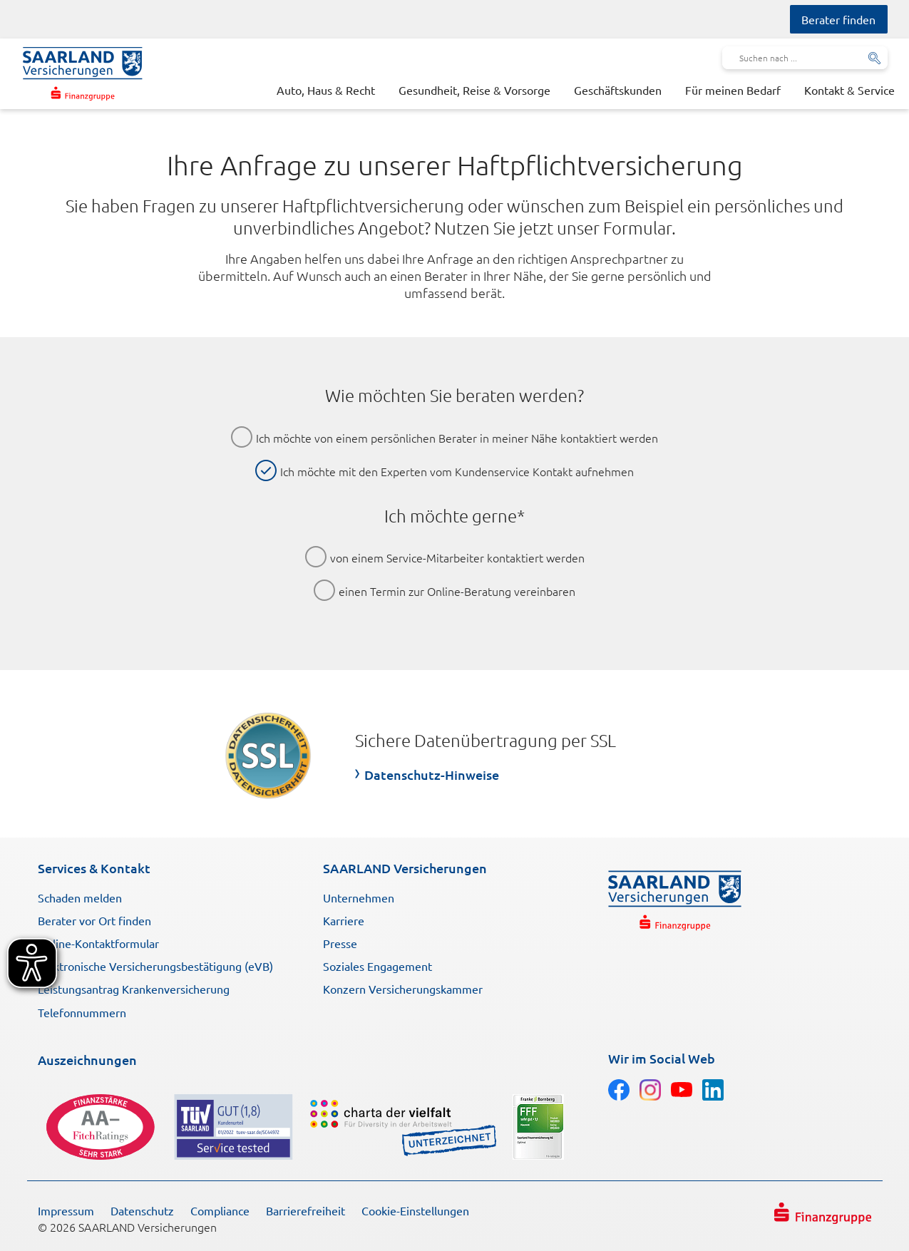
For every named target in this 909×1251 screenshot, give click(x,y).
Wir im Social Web (661, 1058)
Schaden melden (80, 897)
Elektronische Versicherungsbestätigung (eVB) (155, 966)
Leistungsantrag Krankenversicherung (134, 989)
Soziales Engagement (377, 966)
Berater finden (838, 19)
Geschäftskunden (618, 90)
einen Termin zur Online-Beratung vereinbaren (457, 591)
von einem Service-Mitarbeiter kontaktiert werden (457, 557)
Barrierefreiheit (305, 1210)
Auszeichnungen (87, 1059)
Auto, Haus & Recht (326, 90)
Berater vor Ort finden (94, 920)
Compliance (220, 1210)
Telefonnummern (82, 1012)
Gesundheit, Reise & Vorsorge (474, 90)
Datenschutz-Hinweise (431, 774)
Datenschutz (142, 1210)
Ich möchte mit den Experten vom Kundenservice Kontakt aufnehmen (457, 471)
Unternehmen (358, 897)
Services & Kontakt (94, 868)
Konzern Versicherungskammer (403, 989)
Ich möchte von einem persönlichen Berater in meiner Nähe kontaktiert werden (457, 438)
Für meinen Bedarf (733, 90)
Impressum (66, 1210)
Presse (340, 943)
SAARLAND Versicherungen (405, 868)
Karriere (343, 920)
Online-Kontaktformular (98, 943)
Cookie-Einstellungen (415, 1210)
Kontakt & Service (849, 90)
